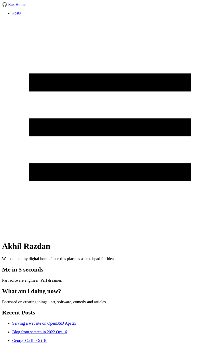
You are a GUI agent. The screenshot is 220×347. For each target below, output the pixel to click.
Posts (16, 13)
